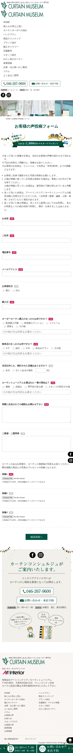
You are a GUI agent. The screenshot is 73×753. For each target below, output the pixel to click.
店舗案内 (7, 51)
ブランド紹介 (9, 42)
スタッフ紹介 (9, 55)
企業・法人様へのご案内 (15, 67)
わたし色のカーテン (13, 59)
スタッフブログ (11, 721)
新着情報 (7, 63)
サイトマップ (30, 739)
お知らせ (8, 718)
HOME (6, 22)
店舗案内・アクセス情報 (49, 702)
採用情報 (8, 728)
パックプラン (9, 34)
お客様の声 (9, 715)
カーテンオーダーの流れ (15, 30)
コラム (6, 71)
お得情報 (8, 731)
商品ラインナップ (12, 38)
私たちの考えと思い (13, 26)
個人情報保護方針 (11, 739)
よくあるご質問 (10, 75)
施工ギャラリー (10, 47)
